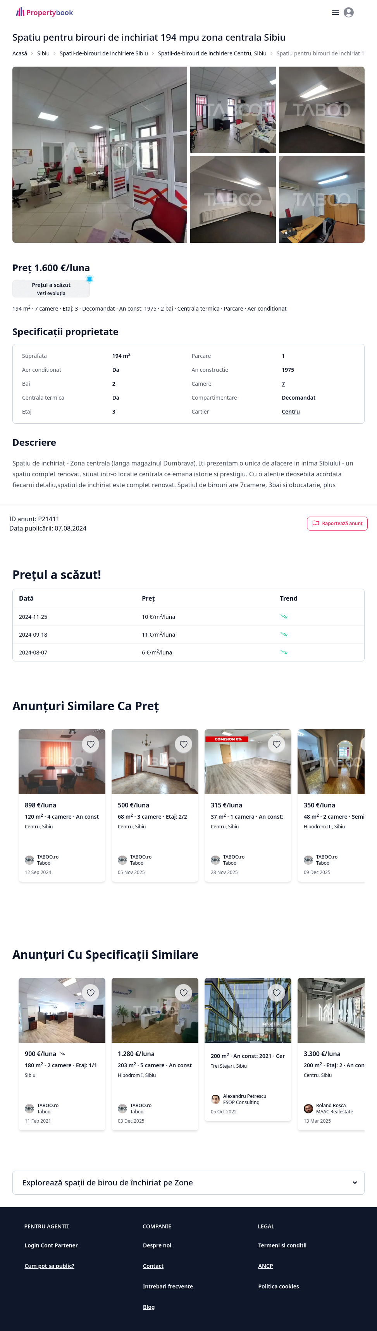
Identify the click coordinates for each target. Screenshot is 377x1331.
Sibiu (43, 53)
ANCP (265, 1265)
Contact (153, 1265)
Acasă (19, 53)
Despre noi (157, 1245)
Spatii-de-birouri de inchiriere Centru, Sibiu (212, 53)
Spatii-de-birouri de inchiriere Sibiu (104, 53)
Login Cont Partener (51, 1245)
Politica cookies (278, 1286)
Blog (149, 1306)
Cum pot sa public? (49, 1265)
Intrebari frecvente (168, 1286)
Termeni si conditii (282, 1245)
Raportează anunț (337, 523)
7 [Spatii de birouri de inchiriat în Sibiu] (283, 383)
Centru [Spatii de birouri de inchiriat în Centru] (291, 411)
